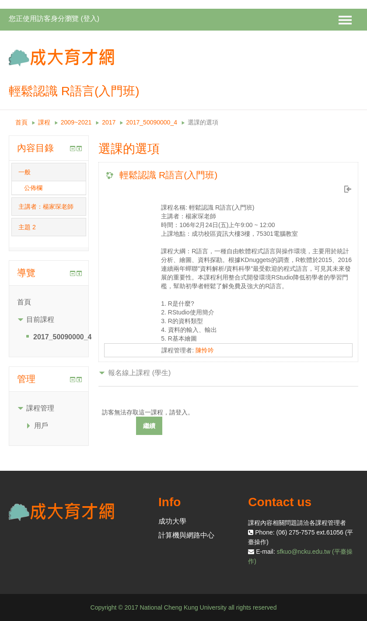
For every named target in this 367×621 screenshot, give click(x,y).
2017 (108, 122)
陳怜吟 (205, 350)
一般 (24, 172)
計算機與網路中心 (186, 535)
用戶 (41, 425)
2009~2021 (76, 122)
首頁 (21, 122)
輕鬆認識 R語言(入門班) (168, 175)
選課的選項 (203, 122)
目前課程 (40, 319)
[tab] (49, 172)
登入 (90, 18)
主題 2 (27, 227)
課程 (44, 122)
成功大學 (172, 521)
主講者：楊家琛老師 (45, 206)
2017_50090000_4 (151, 122)
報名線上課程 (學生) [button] (139, 372)
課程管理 (40, 408)
